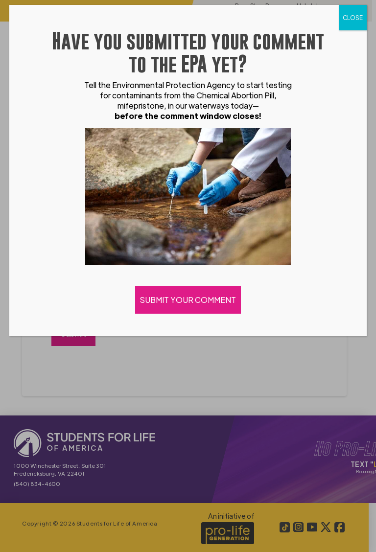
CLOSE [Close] (353, 18)
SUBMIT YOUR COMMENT (188, 300)
